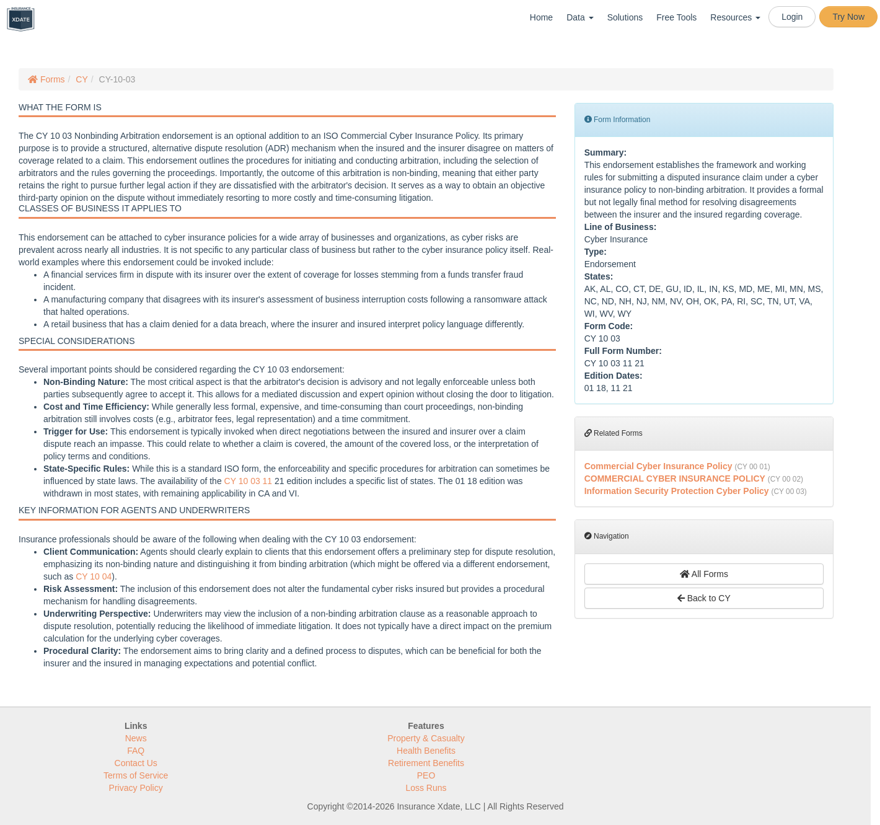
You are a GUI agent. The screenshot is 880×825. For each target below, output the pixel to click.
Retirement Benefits (426, 763)
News (136, 738)
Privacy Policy (136, 788)
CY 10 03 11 (248, 481)
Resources (735, 17)
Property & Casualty (426, 738)
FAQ (135, 751)
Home (541, 17)
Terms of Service (135, 775)
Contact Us (136, 763)
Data (579, 17)
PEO (426, 775)
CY (81, 79)
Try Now (848, 17)
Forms (46, 79)
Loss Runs (425, 788)
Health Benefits (426, 751)
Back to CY (704, 598)
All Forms (704, 574)
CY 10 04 (94, 576)
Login (792, 17)
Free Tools (676, 17)
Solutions (625, 17)
